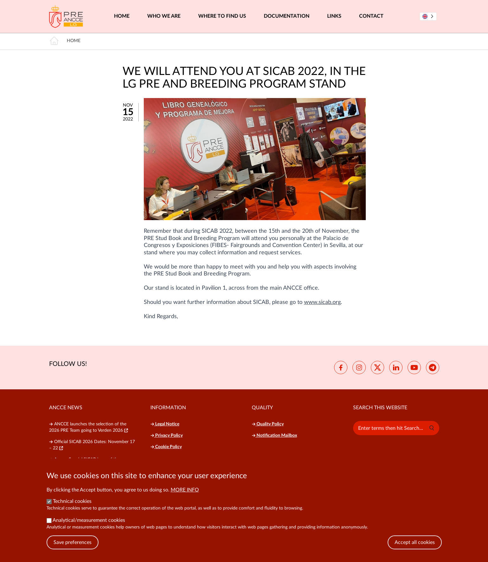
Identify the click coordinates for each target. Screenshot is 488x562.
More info (185, 493)
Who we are (164, 16)
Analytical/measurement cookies (89, 524)
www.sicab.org (322, 302)
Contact (371, 16)
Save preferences (73, 546)
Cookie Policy (166, 447)
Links (334, 16)
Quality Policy (268, 424)
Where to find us (222, 16)
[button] (431, 427)
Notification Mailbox (274, 435)
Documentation (286, 16)
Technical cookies (72, 505)
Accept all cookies (415, 546)
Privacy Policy (166, 435)
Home (122, 16)
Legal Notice (164, 424)
